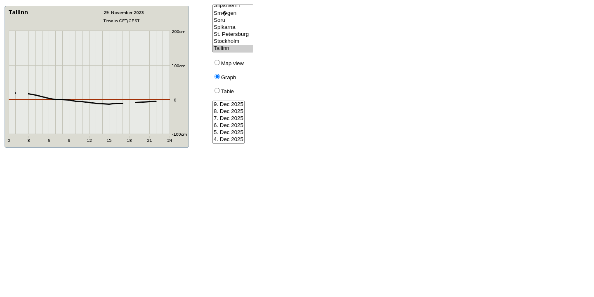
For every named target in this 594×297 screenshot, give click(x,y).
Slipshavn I (233, 5)
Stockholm (233, 41)
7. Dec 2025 (228, 118)
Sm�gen (233, 13)
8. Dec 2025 (228, 111)
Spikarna (233, 27)
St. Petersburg (233, 34)
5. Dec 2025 (228, 132)
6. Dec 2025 (228, 125)
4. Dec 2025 (228, 139)
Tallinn (233, 48)
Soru (233, 20)
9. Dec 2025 (228, 104)
